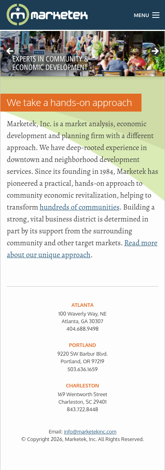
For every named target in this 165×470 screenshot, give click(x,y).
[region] (82, 53)
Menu (141, 15)
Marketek (27, 15)
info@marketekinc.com (90, 431)
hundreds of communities (80, 207)
